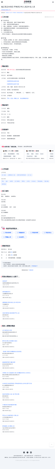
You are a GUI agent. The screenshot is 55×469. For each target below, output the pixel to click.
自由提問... (22, 237)
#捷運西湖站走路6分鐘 (13, 81)
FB (27, 452)
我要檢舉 (31, 270)
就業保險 (4, 184)
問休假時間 (8, 232)
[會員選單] (53, 2)
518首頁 (7, 12)
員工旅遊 (4, 175)
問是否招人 (49, 232)
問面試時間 (35, 232)
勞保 (3, 181)
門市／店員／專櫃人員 (13, 98)
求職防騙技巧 (34, 266)
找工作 (11, 12)
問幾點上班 (8, 237)
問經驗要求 (22, 232)
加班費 (11, 181)
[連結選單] (2, 2)
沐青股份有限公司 (20, 12)
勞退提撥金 (40, 181)
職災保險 (47, 181)
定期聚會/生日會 (11, 175)
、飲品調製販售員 (23, 98)
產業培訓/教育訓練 (21, 175)
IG (24, 452)
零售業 (14, 12)
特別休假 (34, 181)
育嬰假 (23, 181)
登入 (12, 252)
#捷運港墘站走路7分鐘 (13, 84)
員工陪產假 (17, 181)
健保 (7, 181)
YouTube (31, 452)
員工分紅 (30, 175)
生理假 (28, 181)
